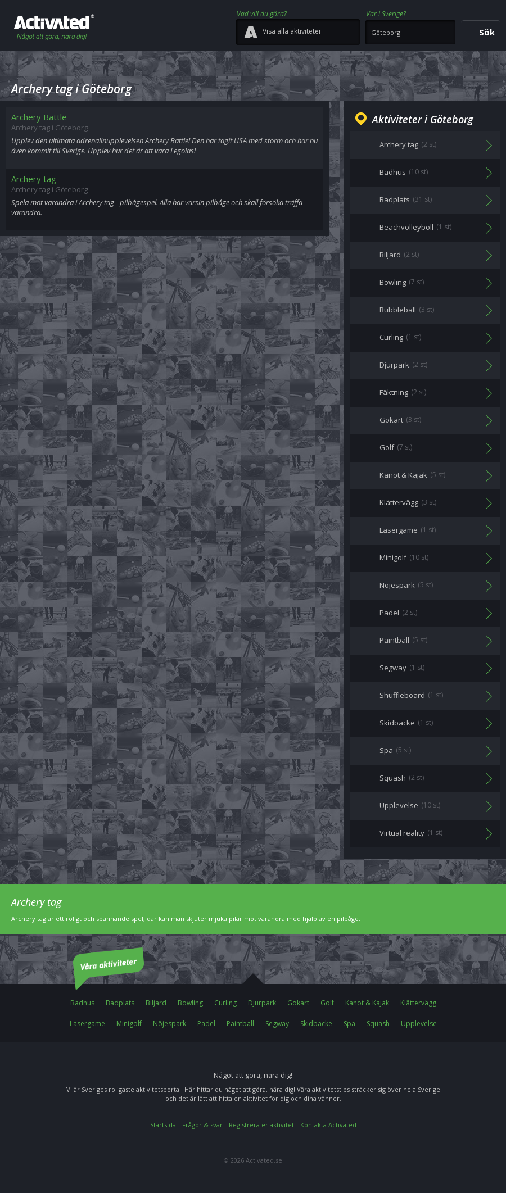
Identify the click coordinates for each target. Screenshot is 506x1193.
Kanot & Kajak (367, 1003)
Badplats (120, 1003)
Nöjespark (169, 1023)
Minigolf (129, 1023)
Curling (225, 1003)
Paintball (240, 1023)
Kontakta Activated (328, 1125)
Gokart (298, 1003)
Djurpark (262, 1003)
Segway (277, 1023)
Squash (378, 1023)
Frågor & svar (202, 1125)
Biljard (156, 1003)
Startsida (163, 1125)
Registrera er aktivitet (261, 1125)
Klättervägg (418, 1003)
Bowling (190, 1003)
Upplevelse (419, 1023)
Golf (327, 1003)
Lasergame (87, 1023)
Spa (349, 1023)
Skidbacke (316, 1023)
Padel (206, 1023)
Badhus (82, 1003)
